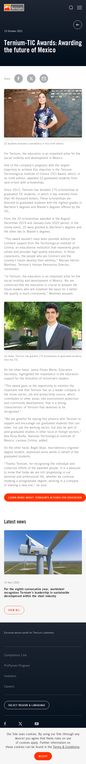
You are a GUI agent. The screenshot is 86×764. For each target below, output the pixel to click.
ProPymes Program (17, 665)
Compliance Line (15, 655)
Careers (9, 686)
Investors (10, 676)
